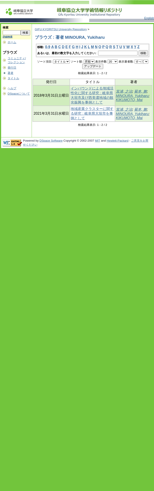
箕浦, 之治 (124, 91)
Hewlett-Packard (118, 140)
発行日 (12, 67)
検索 (5, 27)
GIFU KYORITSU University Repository (61, 29)
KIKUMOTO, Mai (129, 100)
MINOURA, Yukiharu (132, 96)
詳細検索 (7, 36)
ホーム (12, 42)
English (149, 18)
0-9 (47, 47)
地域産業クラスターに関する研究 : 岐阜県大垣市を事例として (92, 113)
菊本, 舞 (140, 91)
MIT (97, 140)
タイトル (13, 78)
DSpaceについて (19, 93)
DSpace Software (51, 140)
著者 (10, 73)
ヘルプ (12, 88)
